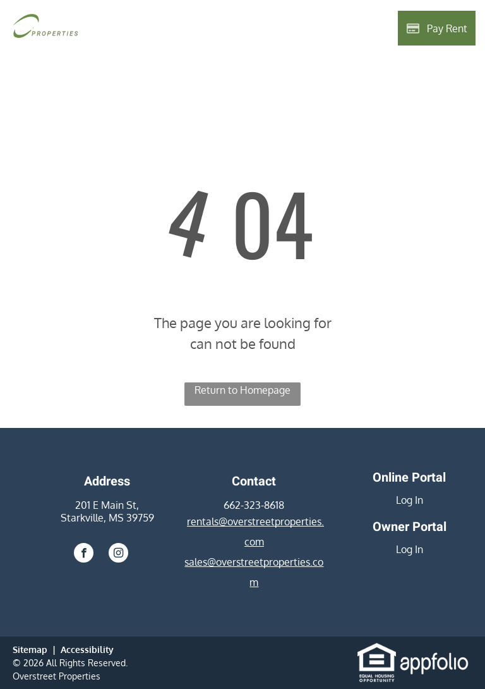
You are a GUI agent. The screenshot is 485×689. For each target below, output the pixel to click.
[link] (376, 650)
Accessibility (87, 649)
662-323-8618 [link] (254, 505)
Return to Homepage (242, 390)
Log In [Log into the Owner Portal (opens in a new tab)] (409, 549)
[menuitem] (136, 30)
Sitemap (30, 649)
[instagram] (118, 554)
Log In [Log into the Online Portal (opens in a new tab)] (409, 500)
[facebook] (83, 554)
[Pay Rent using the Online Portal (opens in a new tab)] (437, 28)
